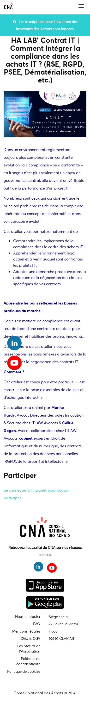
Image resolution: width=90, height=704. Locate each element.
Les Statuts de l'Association (28, 648)
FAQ (36, 623)
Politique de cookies (23, 671)
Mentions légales (26, 631)
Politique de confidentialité (28, 661)
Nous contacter (27, 616)
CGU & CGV (30, 638)
